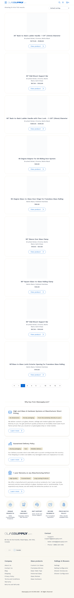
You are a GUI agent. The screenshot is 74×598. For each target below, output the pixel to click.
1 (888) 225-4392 (58, 544)
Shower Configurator (61, 573)
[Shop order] (59, 8)
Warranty (8, 582)
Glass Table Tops (36, 571)
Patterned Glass (36, 573)
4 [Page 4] (31, 385)
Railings (56, 565)
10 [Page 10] (45, 385)
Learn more (16, 431)
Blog (6, 571)
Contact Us (8, 568)
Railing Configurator (61, 568)
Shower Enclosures (60, 571)
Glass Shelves (35, 576)
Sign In (63, 2)
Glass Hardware (36, 579)
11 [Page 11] (50, 385)
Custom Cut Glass (37, 565)
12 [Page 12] (55, 385)
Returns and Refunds (12, 584)
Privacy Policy (9, 576)
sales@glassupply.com (59, 541)
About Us (8, 565)
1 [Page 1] (18, 385)
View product (37, 46)
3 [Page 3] (27, 385)
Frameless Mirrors (37, 568)
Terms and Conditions (12, 579)
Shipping (8, 573)
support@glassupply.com (53, 538)
